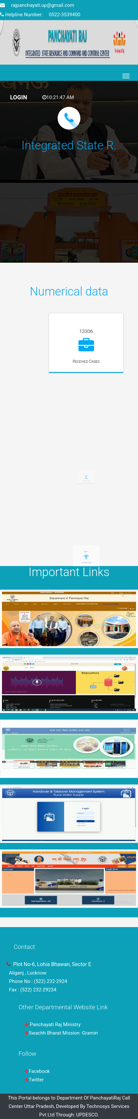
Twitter (36, 1080)
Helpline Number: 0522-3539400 (40, 15)
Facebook (39, 1071)
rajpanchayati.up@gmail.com (37, 5)
